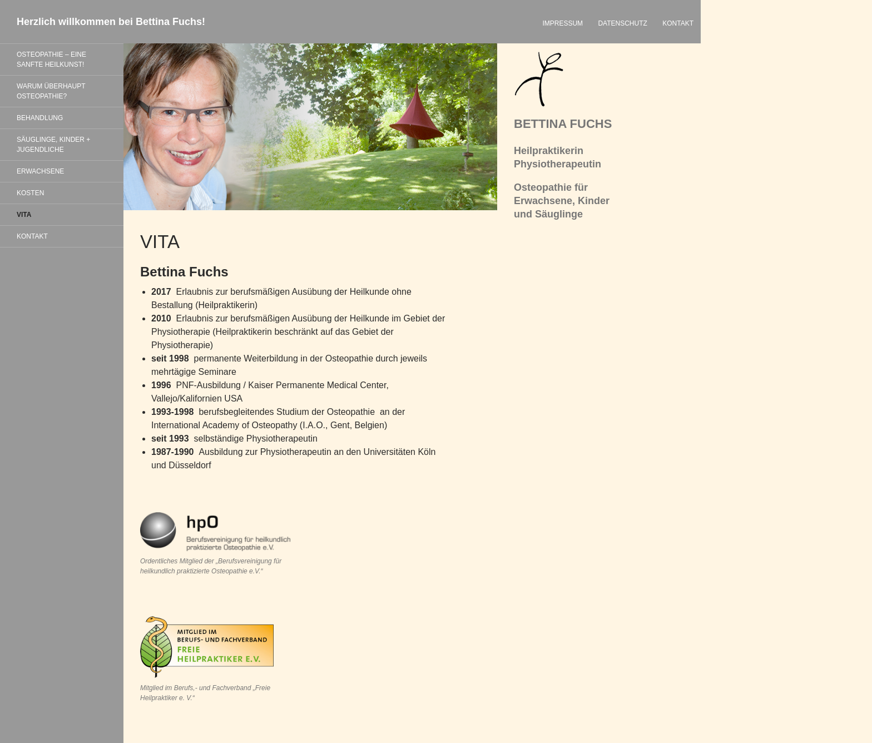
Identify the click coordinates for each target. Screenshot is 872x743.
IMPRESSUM (562, 23)
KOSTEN (30, 193)
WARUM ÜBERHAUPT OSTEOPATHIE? (51, 91)
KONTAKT (677, 23)
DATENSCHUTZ (622, 23)
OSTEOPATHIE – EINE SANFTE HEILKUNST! (51, 59)
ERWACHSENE (40, 171)
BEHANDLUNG (40, 118)
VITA (24, 215)
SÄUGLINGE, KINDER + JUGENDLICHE (53, 144)
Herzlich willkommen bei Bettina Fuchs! (111, 21)
